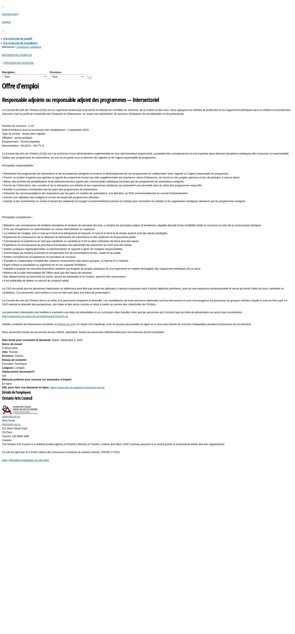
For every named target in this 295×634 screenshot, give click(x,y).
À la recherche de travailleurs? (20, 43)
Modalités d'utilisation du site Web (29, 460)
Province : (56, 72)
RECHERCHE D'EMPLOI (17, 55)
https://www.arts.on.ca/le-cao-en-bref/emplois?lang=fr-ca (35, 316)
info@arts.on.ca (11, 424)
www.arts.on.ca (11, 416)
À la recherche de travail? (17, 38)
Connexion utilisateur (29, 46)
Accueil (13, 14)
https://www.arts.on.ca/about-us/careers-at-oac (77, 387)
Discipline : (9, 72)
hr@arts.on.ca (64, 324)
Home (5, 14)
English (6, 22)
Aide (4, 460)
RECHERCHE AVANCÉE (19, 62)
